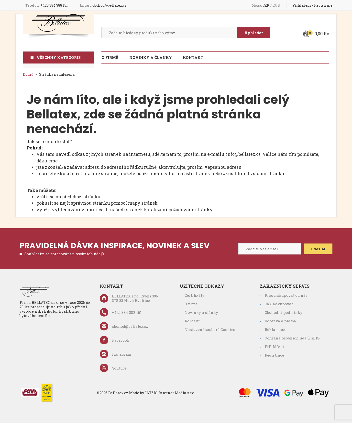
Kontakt (193, 57)
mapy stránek (143, 202)
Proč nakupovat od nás (286, 294)
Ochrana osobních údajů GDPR (292, 337)
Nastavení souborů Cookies (210, 328)
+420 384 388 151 (46, 5)
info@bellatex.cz (244, 154)
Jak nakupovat (279, 303)
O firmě (109, 57)
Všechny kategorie (59, 57)
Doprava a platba (280, 320)
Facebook (114, 339)
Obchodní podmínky (283, 311)
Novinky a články (150, 57)
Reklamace (275, 328)
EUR (277, 5)
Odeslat (317, 248)
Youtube (113, 367)
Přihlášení (301, 5)
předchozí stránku (82, 196)
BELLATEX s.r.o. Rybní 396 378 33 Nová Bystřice (129, 297)
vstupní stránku (268, 173)
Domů (28, 74)
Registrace (323, 5)
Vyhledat (253, 32)
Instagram (115, 353)
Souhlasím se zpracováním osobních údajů (64, 253)
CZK (266, 5)
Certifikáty (194, 294)
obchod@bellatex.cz (103, 5)
